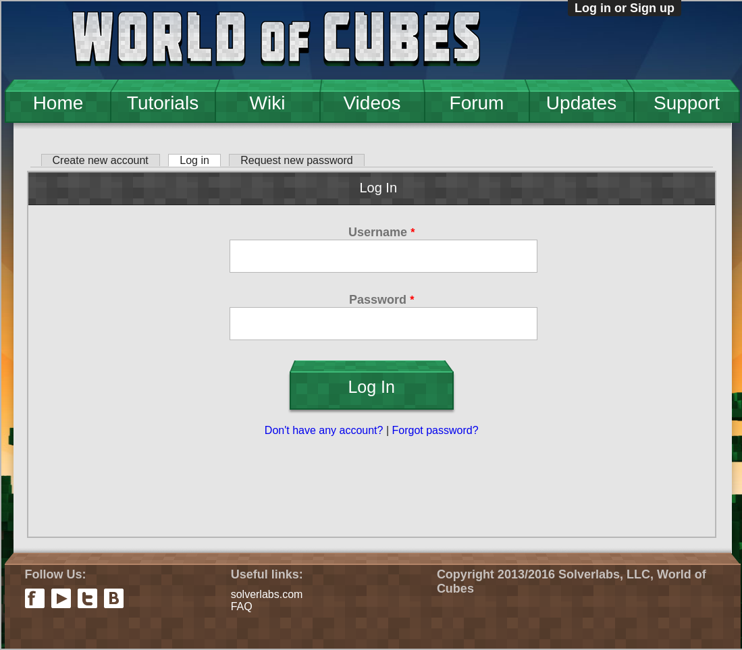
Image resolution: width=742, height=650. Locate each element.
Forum (477, 102)
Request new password (296, 160)
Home (58, 102)
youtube (61, 598)
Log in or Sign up (624, 8)
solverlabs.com (267, 594)
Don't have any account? (324, 430)
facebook (35, 598)
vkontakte (114, 598)
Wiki (268, 102)
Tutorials (162, 102)
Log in (200, 160)
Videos (371, 102)
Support (687, 102)
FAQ (242, 606)
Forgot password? (435, 430)
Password (381, 299)
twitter (87, 598)
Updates (581, 102)
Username (381, 232)
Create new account (101, 160)
